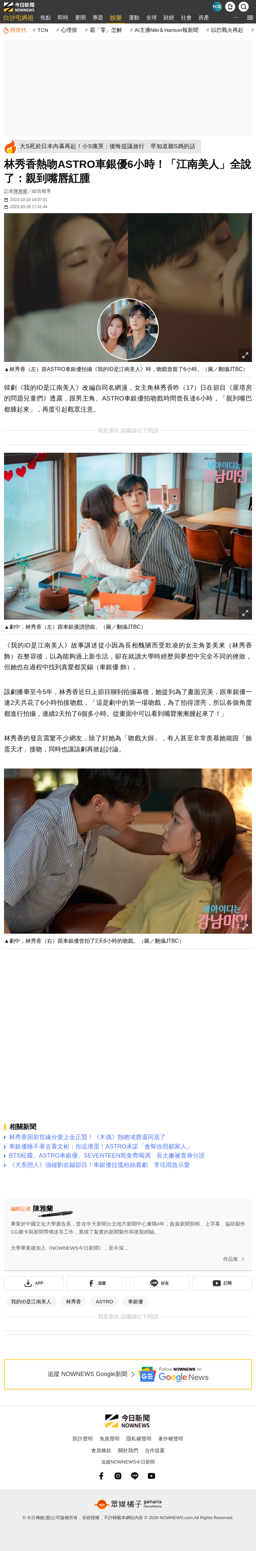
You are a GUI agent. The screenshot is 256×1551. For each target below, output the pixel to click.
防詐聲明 (83, 1438)
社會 (186, 17)
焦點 (45, 17)
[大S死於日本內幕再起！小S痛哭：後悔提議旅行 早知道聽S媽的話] (109, 146)
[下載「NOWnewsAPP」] (34, 1283)
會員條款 (101, 1450)
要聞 (80, 17)
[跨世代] (14, 30)
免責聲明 (110, 1438)
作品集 (235, 1259)
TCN (43, 30)
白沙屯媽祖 (18, 17)
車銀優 (135, 1301)
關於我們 (128, 1450)
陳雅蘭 (20, 191)
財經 (169, 17)
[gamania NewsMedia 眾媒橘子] (128, 1504)
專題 (97, 17)
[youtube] (151, 1476)
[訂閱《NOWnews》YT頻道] (222, 1283)
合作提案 (155, 1450)
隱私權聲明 (138, 1438)
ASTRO (104, 1301)
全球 (151, 17)
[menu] (250, 17)
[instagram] (118, 1476)
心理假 (69, 30)
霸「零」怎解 (106, 30)
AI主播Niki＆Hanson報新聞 (166, 30)
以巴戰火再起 (227, 30)
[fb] (101, 1476)
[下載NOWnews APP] (230, 7)
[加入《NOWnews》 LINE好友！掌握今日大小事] (159, 1283)
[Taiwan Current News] (217, 7)
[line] (134, 1476)
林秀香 (73, 1301)
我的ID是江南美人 (31, 1301)
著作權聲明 (170, 1438)
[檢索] (244, 7)
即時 (63, 17)
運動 (134, 17)
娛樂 (116, 17)
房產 (203, 17)
